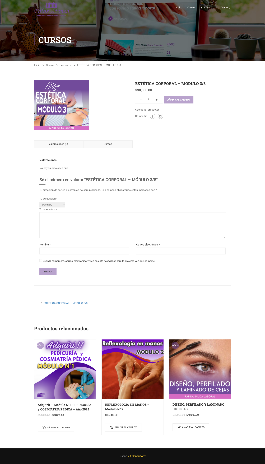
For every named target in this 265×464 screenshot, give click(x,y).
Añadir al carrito (178, 99)
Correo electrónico (148, 244)
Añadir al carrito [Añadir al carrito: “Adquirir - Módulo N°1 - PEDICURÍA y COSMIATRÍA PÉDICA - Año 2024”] (58, 427)
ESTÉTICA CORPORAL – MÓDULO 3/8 (65, 303)
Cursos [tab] (108, 144)
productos (66, 65)
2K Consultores (137, 456)
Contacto (206, 7)
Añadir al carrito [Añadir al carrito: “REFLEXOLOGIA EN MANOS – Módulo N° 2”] (126, 427)
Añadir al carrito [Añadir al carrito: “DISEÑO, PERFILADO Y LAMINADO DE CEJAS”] (193, 427)
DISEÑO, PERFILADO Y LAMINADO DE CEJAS (198, 406)
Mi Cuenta (222, 7)
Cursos (191, 7)
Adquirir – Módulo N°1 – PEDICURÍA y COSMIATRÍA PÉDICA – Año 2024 (64, 407)
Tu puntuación (48, 198)
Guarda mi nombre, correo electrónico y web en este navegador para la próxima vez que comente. (99, 261)
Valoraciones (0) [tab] (58, 144)
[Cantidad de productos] (148, 100)
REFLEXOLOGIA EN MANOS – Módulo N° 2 (127, 407)
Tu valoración (48, 209)
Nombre (44, 244)
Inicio (178, 7)
